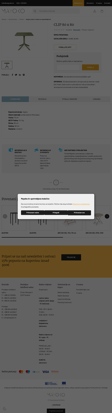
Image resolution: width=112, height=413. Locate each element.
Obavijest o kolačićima (81, 204)
